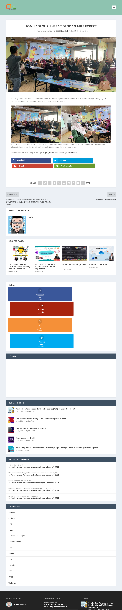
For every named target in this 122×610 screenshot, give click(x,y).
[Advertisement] (61, 341)
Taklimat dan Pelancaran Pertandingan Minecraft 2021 (35, 430)
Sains (10, 493)
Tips (10, 523)
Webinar (12, 546)
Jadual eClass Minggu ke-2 (74, 259)
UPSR (10, 540)
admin (46, 31)
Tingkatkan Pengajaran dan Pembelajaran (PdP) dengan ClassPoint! (46, 372)
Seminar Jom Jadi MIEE (25, 401)
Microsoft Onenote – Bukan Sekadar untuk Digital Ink (45, 260)
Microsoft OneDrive (98, 258)
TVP (10, 534)
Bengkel (64, 31)
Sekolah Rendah (15, 505)
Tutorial (11, 529)
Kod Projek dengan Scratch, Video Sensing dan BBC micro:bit (19, 260)
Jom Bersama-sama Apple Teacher (31, 392)
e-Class (11, 481)
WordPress (36, 607)
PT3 (10, 487)
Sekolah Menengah (16, 499)
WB (18, 607)
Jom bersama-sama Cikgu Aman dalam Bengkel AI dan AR (41, 382)
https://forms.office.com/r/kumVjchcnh (60, 152)
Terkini (71, 31)
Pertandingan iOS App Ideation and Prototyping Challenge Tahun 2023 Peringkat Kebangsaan (57, 411)
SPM (10, 511)
